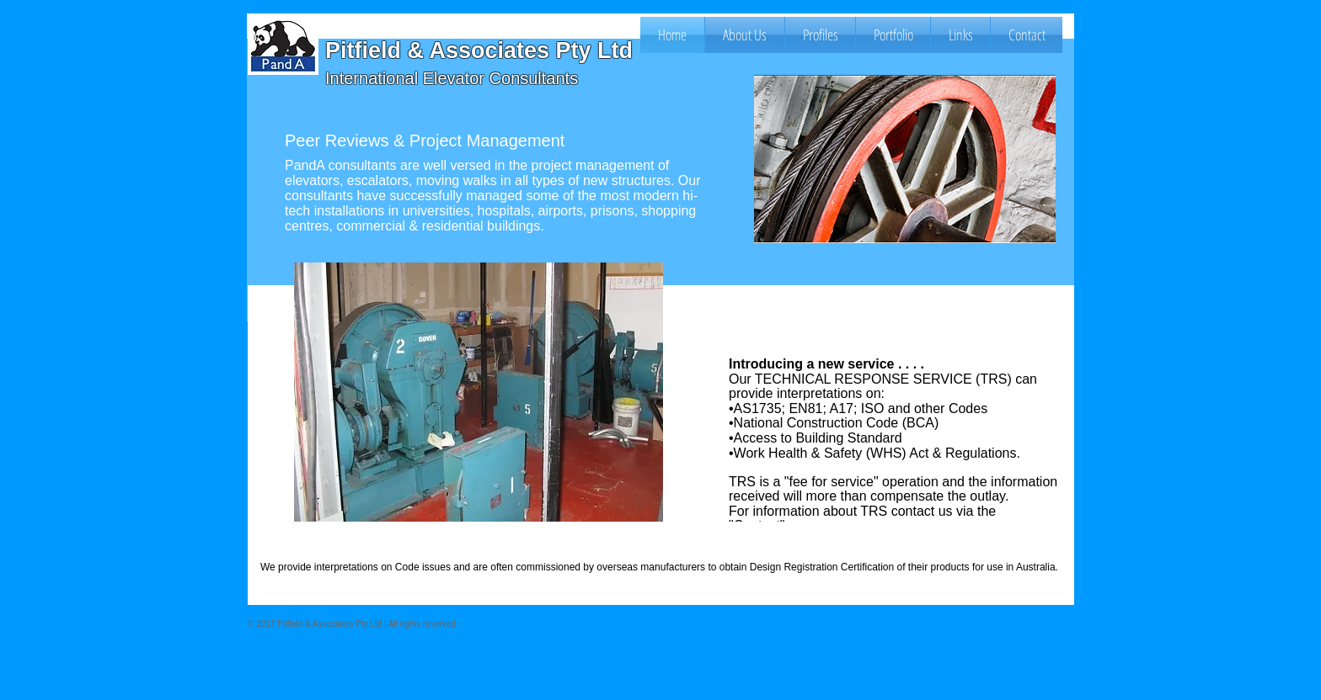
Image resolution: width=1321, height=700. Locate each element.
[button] (820, 35)
